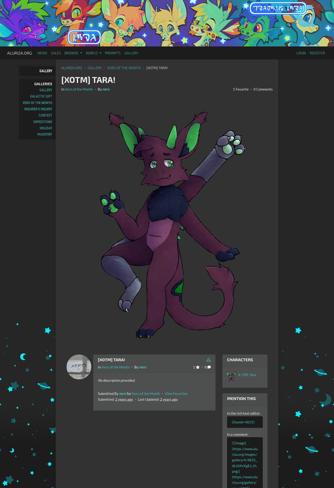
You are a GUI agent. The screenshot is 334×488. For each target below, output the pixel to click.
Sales (56, 53)
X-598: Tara (247, 375)
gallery (95, 68)
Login (301, 53)
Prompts (113, 53)
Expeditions (42, 122)
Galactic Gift (41, 96)
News (42, 53)
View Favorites (176, 393)
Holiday (46, 128)
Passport (44, 134)
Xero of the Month (37, 103)
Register (317, 53)
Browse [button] (71, 53)
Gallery (131, 53)
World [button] (92, 53)
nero (106, 89)
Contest (45, 115)
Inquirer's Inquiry (38, 109)
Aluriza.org (19, 52)
